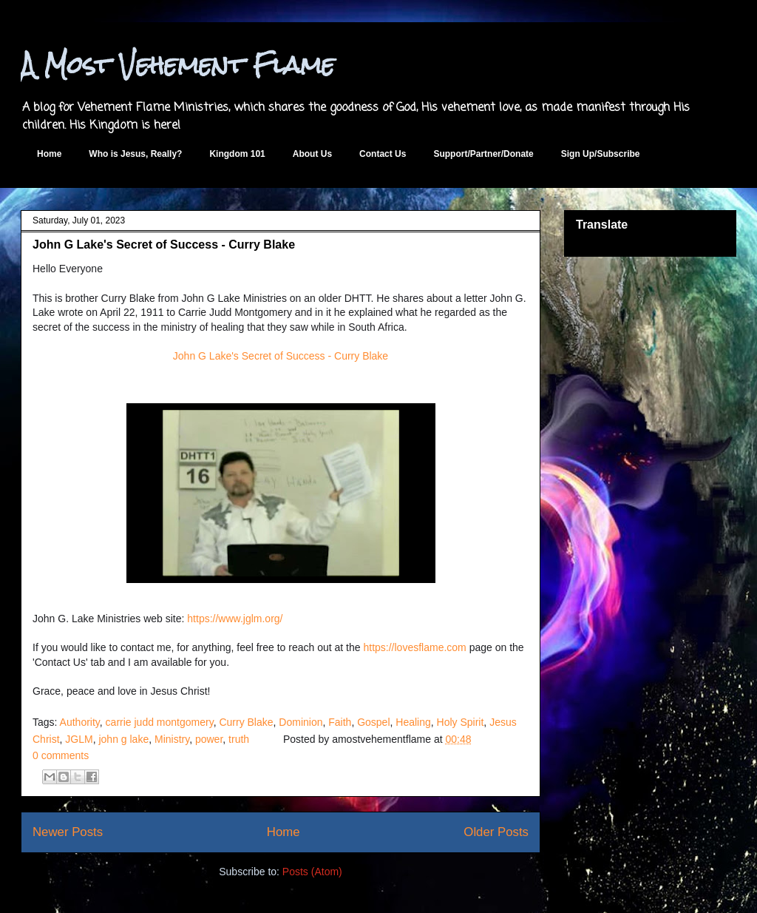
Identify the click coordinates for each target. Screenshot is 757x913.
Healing (413, 722)
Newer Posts (68, 832)
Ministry (172, 739)
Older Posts (496, 832)
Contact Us (382, 154)
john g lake (123, 739)
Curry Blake (246, 722)
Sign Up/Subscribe (600, 154)
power (209, 739)
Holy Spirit (460, 722)
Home (49, 154)
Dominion (300, 722)
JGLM (78, 739)
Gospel (373, 722)
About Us (312, 154)
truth (238, 739)
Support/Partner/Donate (483, 154)
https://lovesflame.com (414, 647)
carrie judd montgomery (160, 722)
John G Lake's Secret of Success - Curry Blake (164, 244)
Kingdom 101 (237, 154)
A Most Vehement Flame (178, 64)
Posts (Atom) (312, 871)
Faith (339, 722)
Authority (80, 722)
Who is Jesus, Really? (135, 154)
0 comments (61, 755)
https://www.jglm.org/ (234, 618)
